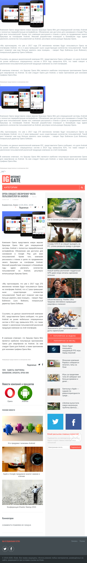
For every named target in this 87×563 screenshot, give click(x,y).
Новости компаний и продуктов (18, 384)
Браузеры (16, 372)
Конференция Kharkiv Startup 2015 (21, 507)
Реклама (82, 541)
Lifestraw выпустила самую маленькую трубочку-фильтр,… (70, 405)
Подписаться (76, 447)
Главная (15, 199)
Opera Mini (25, 372)
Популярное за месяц (64, 341)
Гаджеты (10, 370)
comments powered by (16, 525)
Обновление (7, 372)
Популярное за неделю (64, 336)
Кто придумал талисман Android (21, 443)
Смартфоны (19, 370)
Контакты (74, 541)
